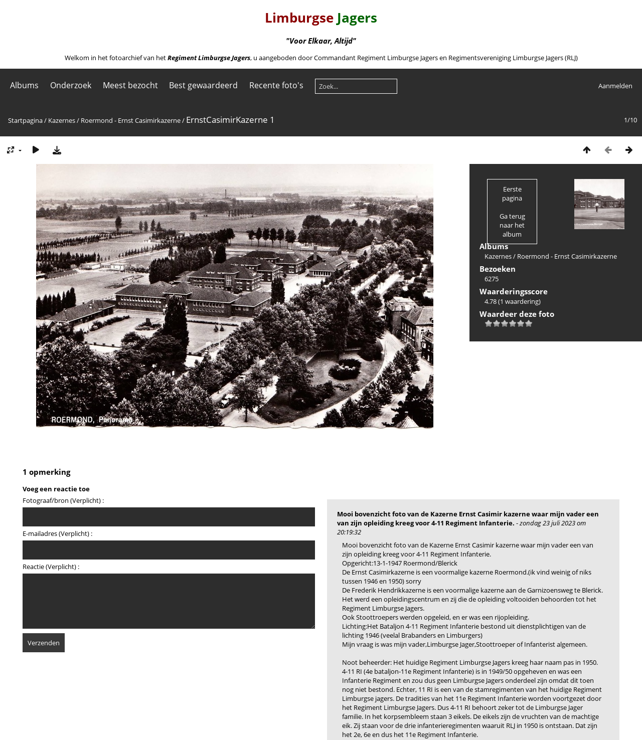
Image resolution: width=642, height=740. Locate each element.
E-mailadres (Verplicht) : (57, 533)
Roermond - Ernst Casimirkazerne (131, 120)
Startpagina (25, 120)
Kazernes (61, 120)
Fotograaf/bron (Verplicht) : (63, 500)
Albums (24, 85)
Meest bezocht (130, 85)
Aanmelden (615, 85)
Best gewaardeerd (203, 85)
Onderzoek (70, 85)
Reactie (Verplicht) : (51, 566)
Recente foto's (276, 85)
